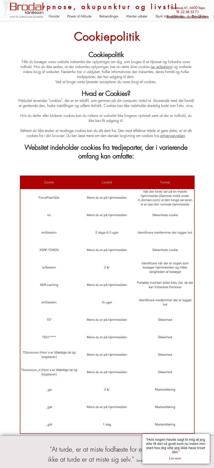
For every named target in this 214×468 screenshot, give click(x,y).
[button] (21, 10)
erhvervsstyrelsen (172, 135)
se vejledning (162, 66)
